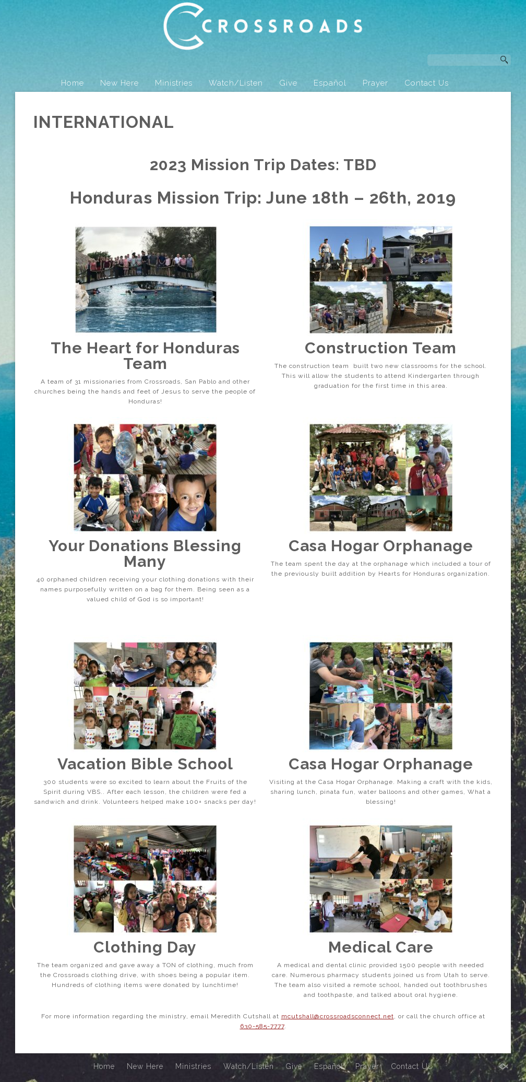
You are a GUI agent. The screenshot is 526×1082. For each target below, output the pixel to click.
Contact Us (426, 83)
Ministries (174, 83)
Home (72, 83)
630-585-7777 (262, 1028)
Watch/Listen (236, 83)
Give (288, 83)
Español (330, 83)
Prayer (375, 83)
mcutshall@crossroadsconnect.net (337, 1018)
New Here (119, 83)
